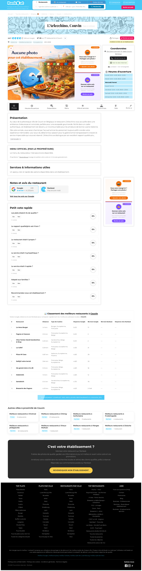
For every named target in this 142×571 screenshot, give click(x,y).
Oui (13, 216)
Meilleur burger (43, 555)
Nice (71, 536)
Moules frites (20, 525)
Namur (52, 14)
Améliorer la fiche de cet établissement (121, 42)
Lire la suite (15, 139)
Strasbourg (45, 507)
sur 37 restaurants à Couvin (49, 38)
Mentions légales (61, 562)
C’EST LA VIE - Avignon (96, 519)
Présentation (51, 106)
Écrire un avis (127, 38)
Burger (20, 513)
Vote (116, 106)
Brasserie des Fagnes (24, 388)
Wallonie (44, 14)
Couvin (59, 14)
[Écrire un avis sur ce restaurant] (88, 86)
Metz (45, 501)
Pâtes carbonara (20, 510)
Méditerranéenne (25, 42)
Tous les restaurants (22, 14)
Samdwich (20, 381)
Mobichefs (20, 375)
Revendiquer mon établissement (71, 470)
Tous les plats (20, 531)
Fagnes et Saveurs (23, 334)
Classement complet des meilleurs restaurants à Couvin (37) (71, 397)
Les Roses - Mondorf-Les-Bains (96, 525)
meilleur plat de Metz (97, 555)
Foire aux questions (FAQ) (121, 489)
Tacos (20, 498)
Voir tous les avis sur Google (22, 196)
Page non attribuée (89, 26)
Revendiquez (23, 157)
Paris (45, 489)
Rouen (46, 525)
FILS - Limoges (96, 505)
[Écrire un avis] (128, 7)
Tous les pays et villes (46, 536)
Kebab (20, 495)
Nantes (45, 519)
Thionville (46, 504)
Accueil (10, 14)
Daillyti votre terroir (23, 361)
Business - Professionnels (121, 501)
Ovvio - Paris (96, 508)
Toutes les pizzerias (96, 537)
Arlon (45, 498)
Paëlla (20, 501)
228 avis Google (29, 38)
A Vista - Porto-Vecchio (96, 497)
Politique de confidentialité (17, 562)
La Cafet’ (19, 348)
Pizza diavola (20, 489)
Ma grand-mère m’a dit (24, 368)
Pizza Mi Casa (21, 354)
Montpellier (46, 534)
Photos (14, 107)
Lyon (45, 510)
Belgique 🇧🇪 (35, 14)
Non (19, 216)
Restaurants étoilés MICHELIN (96, 531)
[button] (88, 59)
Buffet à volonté (20, 519)
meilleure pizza (54, 555)
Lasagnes (20, 522)
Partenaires (121, 495)
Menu (67, 106)
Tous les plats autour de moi (20, 534)
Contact (121, 492)
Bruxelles (46, 495)
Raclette (20, 516)
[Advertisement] (119, 144)
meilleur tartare (64, 555)
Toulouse (46, 516)
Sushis (20, 504)
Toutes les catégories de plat (20, 536)
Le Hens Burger (22, 327)
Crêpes (20, 507)
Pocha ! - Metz (96, 489)
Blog (121, 498)
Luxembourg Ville (46, 492)
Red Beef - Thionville (96, 522)
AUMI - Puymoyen (96, 528)
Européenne (37, 42)
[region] (71, 355)
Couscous (20, 492)
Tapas (20, 528)
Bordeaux (45, 531)
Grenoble (46, 522)
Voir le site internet (118, 62)
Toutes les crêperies (96, 540)
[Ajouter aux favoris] (11, 48)
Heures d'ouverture (32, 106)
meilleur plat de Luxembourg (79, 555)
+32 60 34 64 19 (118, 58)
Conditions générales (48, 562)
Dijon (45, 528)
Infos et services (83, 106)
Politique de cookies (33, 562)
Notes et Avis (101, 106)
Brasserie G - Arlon (96, 511)
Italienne (14, 42)
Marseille (46, 513)
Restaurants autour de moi (96, 543)
